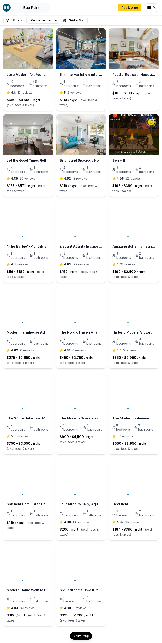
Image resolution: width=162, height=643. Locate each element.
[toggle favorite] (48, 33)
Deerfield (120, 504)
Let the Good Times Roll (26, 160)
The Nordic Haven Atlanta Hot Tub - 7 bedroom (81, 332)
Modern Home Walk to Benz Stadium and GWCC (28, 590)
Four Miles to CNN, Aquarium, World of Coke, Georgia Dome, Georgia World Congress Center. (81, 504)
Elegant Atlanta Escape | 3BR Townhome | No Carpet (81, 246)
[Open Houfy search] (31, 8)
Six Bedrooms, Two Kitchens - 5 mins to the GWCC (81, 590)
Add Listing (130, 7)
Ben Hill (118, 160)
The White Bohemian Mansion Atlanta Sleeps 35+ (28, 418)
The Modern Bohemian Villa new (133, 418)
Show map (81, 636)
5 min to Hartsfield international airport (81, 74)
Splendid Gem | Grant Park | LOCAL (28, 504)
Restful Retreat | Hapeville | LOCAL (133, 74)
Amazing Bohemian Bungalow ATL (133, 246)
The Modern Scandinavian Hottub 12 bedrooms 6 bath (81, 418)
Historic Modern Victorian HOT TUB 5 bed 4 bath (133, 332)
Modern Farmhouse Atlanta (28, 332)
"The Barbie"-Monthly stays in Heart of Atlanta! (28, 246)
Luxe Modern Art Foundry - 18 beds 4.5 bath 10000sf (28, 74)
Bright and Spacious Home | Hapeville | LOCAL (81, 160)
